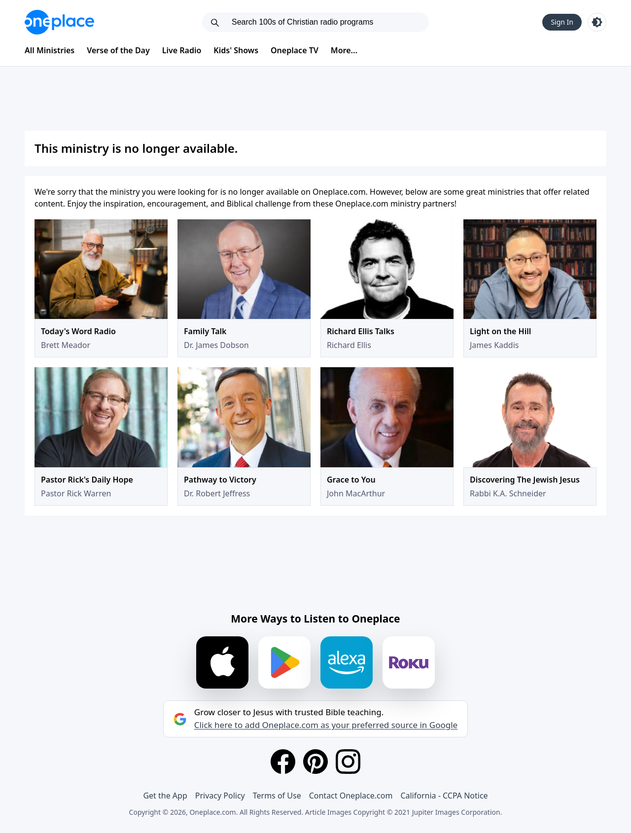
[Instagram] (348, 761)
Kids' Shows (235, 50)
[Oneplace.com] (59, 22)
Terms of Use (277, 795)
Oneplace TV (294, 50)
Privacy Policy (220, 795)
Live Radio (182, 50)
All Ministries (49, 50)
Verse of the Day (118, 50)
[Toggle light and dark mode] (597, 22)
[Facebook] (283, 761)
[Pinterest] (315, 761)
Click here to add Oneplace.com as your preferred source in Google (325, 725)
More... (344, 50)
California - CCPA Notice (444, 795)
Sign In (562, 22)
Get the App (165, 795)
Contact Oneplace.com (351, 795)
